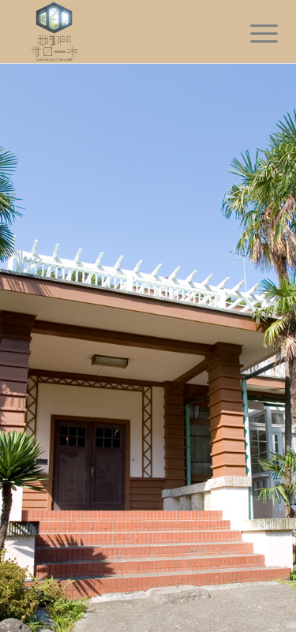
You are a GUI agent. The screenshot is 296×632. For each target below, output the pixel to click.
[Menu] (251, 33)
